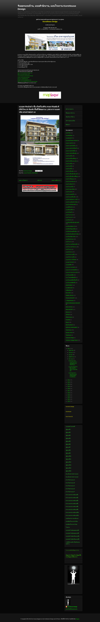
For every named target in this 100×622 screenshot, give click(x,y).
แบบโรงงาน (69, 241)
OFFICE (68, 314)
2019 (69, 395)
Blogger (77, 619)
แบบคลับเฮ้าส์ (69, 138)
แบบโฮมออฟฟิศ (69, 275)
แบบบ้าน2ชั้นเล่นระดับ (71, 161)
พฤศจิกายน (71, 356)
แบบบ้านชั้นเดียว (70, 171)
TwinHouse (68, 335)
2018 (69, 392)
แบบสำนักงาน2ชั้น (70, 254)
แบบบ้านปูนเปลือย (70, 189)
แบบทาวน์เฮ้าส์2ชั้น (70, 145)
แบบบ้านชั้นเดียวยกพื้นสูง (72, 176)
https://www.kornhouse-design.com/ (25, 72)
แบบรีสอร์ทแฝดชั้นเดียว (71, 231)
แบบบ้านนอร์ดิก (69, 186)
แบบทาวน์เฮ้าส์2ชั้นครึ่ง (71, 148)
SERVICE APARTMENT (71, 327)
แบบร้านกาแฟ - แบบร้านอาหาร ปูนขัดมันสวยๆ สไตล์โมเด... (73, 362)
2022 (69, 401)
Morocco (68, 312)
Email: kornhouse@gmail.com (24, 80)
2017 (69, 390)
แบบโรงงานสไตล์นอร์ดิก (72, 244)
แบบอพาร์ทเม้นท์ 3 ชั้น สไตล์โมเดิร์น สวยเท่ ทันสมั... (73, 368)
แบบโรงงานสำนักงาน (71, 246)
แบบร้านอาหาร (69, 217)
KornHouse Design (72, 606)
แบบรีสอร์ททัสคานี (70, 226)
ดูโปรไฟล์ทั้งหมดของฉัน (71, 609)
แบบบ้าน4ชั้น (69, 166)
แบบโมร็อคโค (69, 212)
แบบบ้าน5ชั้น (69, 168)
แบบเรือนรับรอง (69, 239)
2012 (69, 380)
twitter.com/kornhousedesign (23, 77)
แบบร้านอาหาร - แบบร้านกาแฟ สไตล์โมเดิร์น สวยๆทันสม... (73, 374)
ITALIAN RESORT (70, 298)
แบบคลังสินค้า (69, 135)
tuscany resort (69, 332)
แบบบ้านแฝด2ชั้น (70, 194)
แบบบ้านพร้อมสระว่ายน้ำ (72, 199)
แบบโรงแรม (69, 249)
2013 (69, 382)
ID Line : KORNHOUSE (23, 78)
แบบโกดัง (68, 132)
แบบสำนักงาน (69, 252)
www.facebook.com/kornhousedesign (25, 75)
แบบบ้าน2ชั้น (69, 156)
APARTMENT (35, 173)
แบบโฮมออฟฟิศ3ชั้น (71, 282)
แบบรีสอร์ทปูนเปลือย (71, 228)
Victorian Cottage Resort (72, 340)
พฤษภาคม (71, 350)
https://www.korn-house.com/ (24, 74)
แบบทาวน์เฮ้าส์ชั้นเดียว (71, 153)
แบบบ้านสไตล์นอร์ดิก (71, 204)
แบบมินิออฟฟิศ (69, 209)
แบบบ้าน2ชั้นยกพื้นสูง (71, 158)
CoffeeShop (69, 290)
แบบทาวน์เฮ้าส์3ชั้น (70, 150)
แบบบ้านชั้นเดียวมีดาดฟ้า (72, 173)
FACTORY (68, 292)
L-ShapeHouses (70, 300)
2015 (69, 386)
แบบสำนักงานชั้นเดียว (71, 259)
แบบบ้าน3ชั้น (69, 163)
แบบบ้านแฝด (69, 191)
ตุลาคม (70, 354)
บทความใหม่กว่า (23, 180)
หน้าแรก (39, 180)
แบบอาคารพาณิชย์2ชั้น (71, 269)
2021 (69, 399)
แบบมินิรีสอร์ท (69, 207)
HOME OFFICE (69, 295)
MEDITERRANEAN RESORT (73, 303)
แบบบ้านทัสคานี (70, 184)
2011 (69, 348)
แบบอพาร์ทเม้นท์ (27, 173)
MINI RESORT (69, 309)
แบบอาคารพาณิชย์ (70, 267)
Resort (67, 322)
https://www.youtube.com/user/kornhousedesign (27, 81)
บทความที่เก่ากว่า (56, 180)
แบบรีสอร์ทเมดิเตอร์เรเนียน (72, 234)
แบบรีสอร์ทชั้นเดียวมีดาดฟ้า (72, 222)
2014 (69, 384)
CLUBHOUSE (69, 287)
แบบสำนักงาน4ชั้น (70, 257)
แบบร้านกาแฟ (69, 214)
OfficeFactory (69, 317)
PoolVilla (68, 319)
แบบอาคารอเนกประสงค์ (71, 272)
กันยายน (71, 352)
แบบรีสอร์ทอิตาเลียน (71, 236)
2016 (69, 388)
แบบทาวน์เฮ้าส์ (69, 143)
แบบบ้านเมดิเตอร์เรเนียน (72, 202)
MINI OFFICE (69, 307)
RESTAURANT (69, 325)
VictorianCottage (70, 337)
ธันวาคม (71, 359)
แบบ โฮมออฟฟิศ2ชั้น (71, 277)
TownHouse (68, 330)
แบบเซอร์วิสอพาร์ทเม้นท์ (72, 140)
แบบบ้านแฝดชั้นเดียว (71, 196)
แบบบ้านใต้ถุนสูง (70, 179)
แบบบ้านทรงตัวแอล (70, 181)
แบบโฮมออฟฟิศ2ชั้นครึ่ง (72, 280)
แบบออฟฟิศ (68, 264)
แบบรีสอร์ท (68, 219)
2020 (69, 397)
